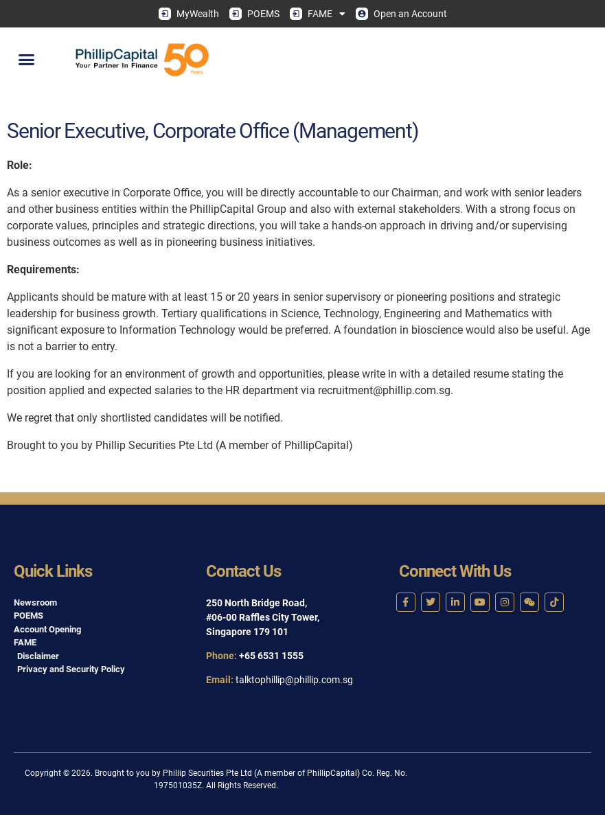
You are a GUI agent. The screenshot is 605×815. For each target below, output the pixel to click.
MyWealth (189, 14)
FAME (317, 14)
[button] (27, 60)
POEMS (254, 14)
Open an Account (401, 14)
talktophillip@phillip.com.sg (294, 679)
